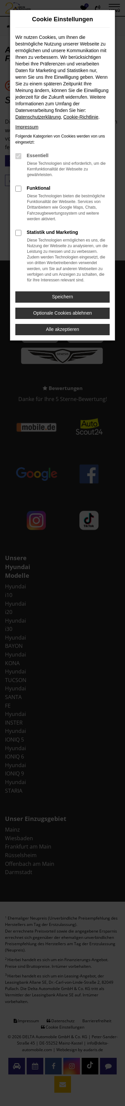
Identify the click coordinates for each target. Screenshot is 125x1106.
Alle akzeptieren (62, 329)
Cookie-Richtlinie (80, 117)
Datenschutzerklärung (38, 117)
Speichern (62, 296)
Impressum (26, 127)
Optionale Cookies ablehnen (62, 313)
